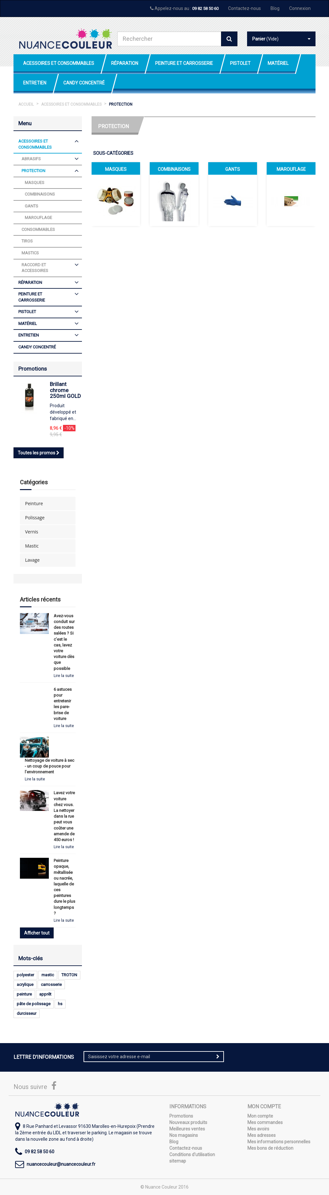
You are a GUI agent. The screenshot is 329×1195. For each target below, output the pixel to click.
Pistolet (240, 63)
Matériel (278, 63)
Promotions (32, 368)
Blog (275, 8)
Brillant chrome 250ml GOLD (65, 390)
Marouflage (291, 169)
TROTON (69, 974)
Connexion (300, 8)
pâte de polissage (33, 1003)
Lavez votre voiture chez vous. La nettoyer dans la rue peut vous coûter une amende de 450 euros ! (64, 816)
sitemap (177, 1161)
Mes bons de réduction (270, 1148)
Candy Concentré (84, 82)
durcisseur (26, 1013)
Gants (232, 169)
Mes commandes (265, 1122)
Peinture (34, 503)
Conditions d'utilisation (192, 1154)
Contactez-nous (244, 8)
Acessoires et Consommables (58, 63)
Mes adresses (261, 1135)
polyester (25, 974)
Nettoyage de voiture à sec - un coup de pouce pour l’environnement (49, 766)
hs (60, 1003)
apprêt (45, 994)
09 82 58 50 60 (205, 8)
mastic (47, 974)
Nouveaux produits (188, 1122)
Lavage (32, 560)
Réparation (124, 63)
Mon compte (260, 1116)
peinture (24, 994)
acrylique (25, 984)
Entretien (34, 82)
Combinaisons (174, 169)
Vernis (31, 532)
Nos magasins (183, 1135)
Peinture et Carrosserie (184, 63)
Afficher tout (36, 933)
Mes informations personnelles (278, 1141)
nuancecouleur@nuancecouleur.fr (61, 1164)
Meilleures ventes (187, 1128)
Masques (116, 169)
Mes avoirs (258, 1128)
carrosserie (51, 984)
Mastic (32, 546)
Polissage (35, 517)
